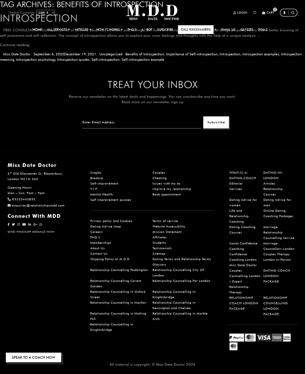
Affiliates (159, 237)
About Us (97, 248)
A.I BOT (146, 29)
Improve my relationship (171, 189)
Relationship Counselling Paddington (119, 270)
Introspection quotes (73, 60)
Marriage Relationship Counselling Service (278, 232)
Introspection (230, 54)
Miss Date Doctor (16, 54)
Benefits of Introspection (144, 54)
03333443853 (22, 199)
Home (37, 29)
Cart (268, 12)
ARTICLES (83, 29)
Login (240, 12)
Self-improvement (104, 183)
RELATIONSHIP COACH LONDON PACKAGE (243, 303)
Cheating (159, 178)
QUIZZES (246, 29)
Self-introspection (105, 60)
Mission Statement (167, 232)
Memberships (100, 243)
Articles (269, 183)
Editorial (236, 183)
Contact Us (99, 253)
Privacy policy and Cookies (111, 221)
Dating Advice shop (105, 226)
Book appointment (166, 194)
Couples (158, 172)
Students (159, 243)
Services (235, 189)
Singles (96, 172)
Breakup (96, 178)
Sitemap (158, 253)
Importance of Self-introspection (192, 54)
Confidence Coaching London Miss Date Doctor (243, 259)
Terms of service (165, 221)
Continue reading (14, 45)
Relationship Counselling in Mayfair (118, 302)
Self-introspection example (143, 60)
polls (263, 29)
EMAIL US (228, 29)
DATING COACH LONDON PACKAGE (276, 276)
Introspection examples (260, 54)
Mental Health (101, 194)
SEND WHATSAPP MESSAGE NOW (31, 231)
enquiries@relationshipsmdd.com (36, 205)
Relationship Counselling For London (181, 281)
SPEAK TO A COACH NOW (33, 357)
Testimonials (162, 248)
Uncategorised (110, 54)
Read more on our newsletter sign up (152, 102)
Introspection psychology (35, 60)
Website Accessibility (168, 226)
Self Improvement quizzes (110, 200)
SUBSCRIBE (165, 29)
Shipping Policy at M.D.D (110, 259)
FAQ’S (132, 29)
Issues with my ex (166, 183)
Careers (96, 232)
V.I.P (93, 189)
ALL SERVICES (58, 29)
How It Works (109, 29)
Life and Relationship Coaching (239, 216)
